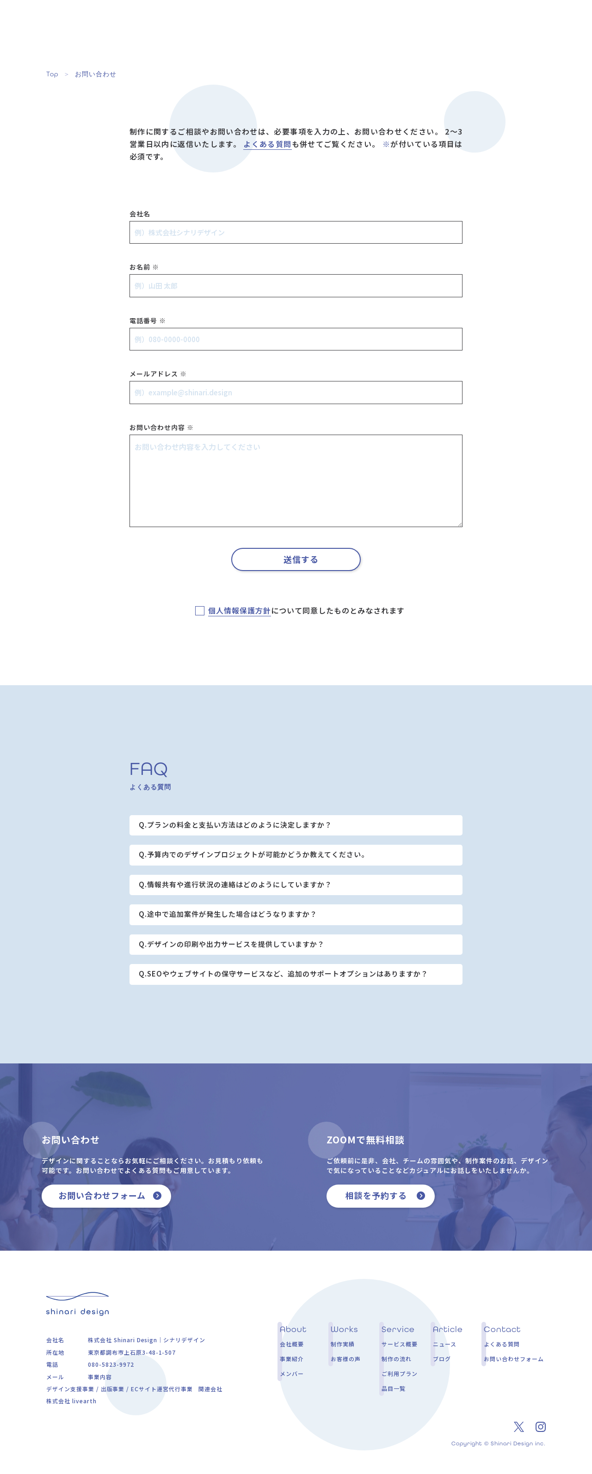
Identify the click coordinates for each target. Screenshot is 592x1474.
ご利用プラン (400, 1373)
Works (295, 28)
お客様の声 (346, 1359)
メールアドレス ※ (158, 373)
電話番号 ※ (148, 320)
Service (392, 28)
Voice (342, 28)
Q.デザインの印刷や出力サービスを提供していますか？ (232, 944)
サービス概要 (400, 1344)
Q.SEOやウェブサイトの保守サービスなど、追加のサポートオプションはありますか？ (283, 973)
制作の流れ (397, 1359)
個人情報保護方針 (239, 610)
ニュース (444, 1344)
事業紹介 (292, 1359)
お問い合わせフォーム (514, 1359)
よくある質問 (267, 143)
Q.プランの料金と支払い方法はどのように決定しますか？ (235, 824)
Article (445, 28)
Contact (500, 28)
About (247, 28)
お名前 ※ (144, 266)
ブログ (442, 1359)
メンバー (292, 1373)
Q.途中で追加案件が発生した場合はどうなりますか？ (228, 914)
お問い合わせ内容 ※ (162, 427)
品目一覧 (394, 1388)
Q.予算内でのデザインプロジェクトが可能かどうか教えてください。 (254, 854)
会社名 (140, 213)
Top (52, 74)
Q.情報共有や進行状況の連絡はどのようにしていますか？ (235, 884)
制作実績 (343, 1344)
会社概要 (292, 1344)
